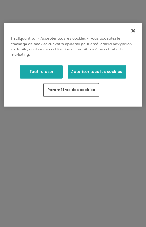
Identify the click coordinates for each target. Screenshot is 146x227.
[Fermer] (133, 31)
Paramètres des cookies (71, 89)
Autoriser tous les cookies (96, 71)
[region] (73, 65)
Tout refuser (42, 71)
